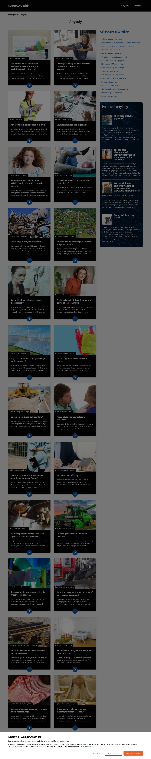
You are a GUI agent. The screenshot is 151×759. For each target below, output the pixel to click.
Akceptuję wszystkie (133, 753)
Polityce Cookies (86, 746)
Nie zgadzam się (113, 753)
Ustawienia (97, 753)
